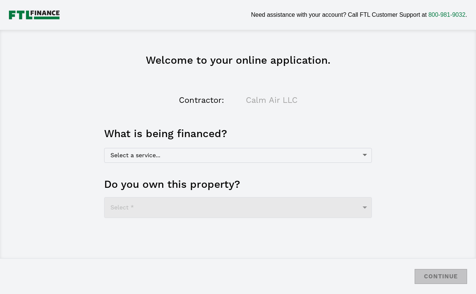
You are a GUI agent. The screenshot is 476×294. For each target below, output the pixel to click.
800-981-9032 (447, 15)
